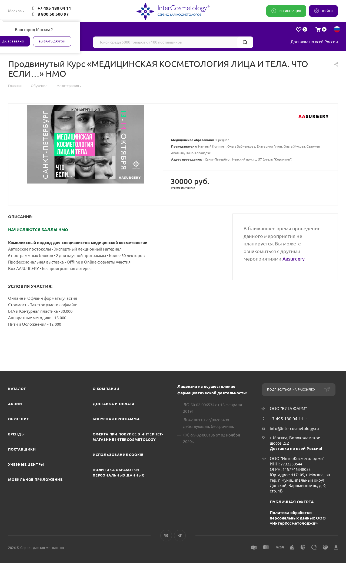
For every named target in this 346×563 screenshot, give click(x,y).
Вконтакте (166, 535)
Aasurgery (293, 258)
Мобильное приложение (35, 479)
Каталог (17, 389)
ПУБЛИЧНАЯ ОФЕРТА (292, 501)
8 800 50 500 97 (53, 14)
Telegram (180, 535)
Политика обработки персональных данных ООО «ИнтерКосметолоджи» (298, 518)
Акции (15, 404)
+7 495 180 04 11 (54, 8)
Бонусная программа (116, 419)
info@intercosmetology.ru (294, 428)
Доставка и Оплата (114, 404)
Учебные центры (26, 464)
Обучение (18, 419)
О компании (106, 389)
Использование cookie (118, 455)
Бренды (16, 434)
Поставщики (22, 449)
